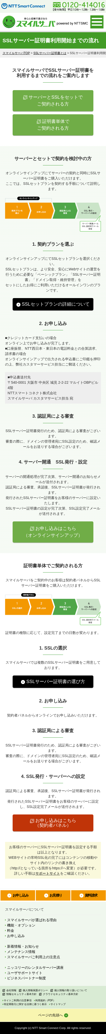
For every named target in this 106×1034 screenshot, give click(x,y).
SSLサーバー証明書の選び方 (55, 681)
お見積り (55, 895)
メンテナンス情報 (21, 952)
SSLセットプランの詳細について (55, 304)
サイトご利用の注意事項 (18, 1000)
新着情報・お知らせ (23, 946)
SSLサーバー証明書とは (49, 53)
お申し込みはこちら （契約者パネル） (55, 823)
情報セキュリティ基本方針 (21, 994)
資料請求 (91, 895)
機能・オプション (21, 925)
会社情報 (11, 990)
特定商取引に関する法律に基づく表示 (25, 1004)
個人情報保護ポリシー (35, 990)
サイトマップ (58, 1004)
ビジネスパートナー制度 (26, 978)
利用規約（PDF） (45, 1000)
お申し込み (21, 895)
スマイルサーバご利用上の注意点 (33, 957)
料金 (10, 931)
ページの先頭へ (50, 1015)
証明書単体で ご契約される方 (53, 125)
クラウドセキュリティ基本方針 (60, 994)
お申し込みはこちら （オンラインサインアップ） (53, 532)
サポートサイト (47, 873)
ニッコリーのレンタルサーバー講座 (35, 968)
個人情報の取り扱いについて (70, 990)
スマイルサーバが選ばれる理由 (32, 920)
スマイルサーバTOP (16, 53)
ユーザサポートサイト (24, 973)
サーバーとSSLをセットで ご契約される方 (56, 100)
